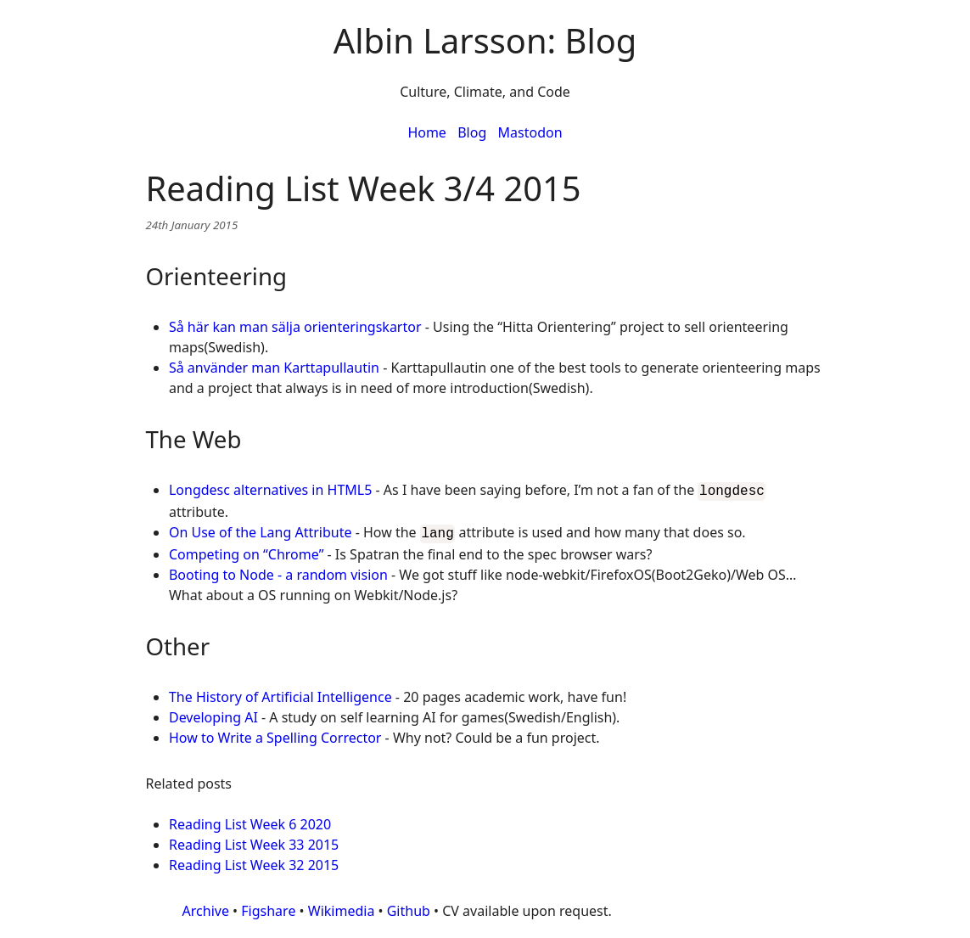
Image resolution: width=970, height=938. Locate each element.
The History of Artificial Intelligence (280, 693)
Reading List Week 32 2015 (254, 861)
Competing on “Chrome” (246, 551)
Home (426, 132)
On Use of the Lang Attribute (260, 530)
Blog (471, 132)
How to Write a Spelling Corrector (275, 734)
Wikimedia (341, 907)
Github (408, 907)
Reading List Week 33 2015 (254, 841)
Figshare (268, 907)
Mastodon (530, 132)
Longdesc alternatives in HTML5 (270, 489)
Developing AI (213, 714)
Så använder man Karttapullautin (274, 367)
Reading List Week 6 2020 (250, 821)
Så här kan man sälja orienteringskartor (295, 326)
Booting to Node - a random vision (278, 571)
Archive (205, 907)
